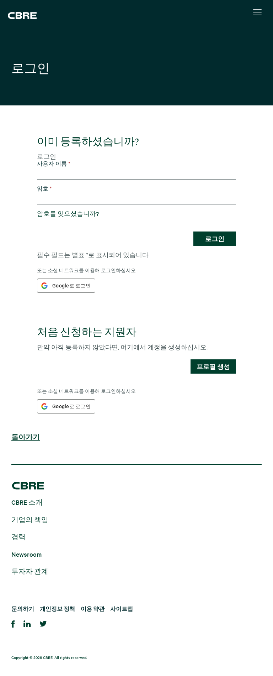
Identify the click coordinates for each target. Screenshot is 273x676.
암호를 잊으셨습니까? (68, 213)
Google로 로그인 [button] (71, 285)
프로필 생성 (213, 366)
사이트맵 (121, 608)
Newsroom (26, 554)
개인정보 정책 (57, 608)
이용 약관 (93, 608)
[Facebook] (13, 623)
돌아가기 (25, 437)
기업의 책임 (29, 519)
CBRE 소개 (27, 502)
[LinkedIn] (27, 623)
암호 (44, 188)
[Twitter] (43, 623)
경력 (18, 536)
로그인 (214, 239)
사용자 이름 (53, 163)
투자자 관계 (29, 571)
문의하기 (22, 608)
